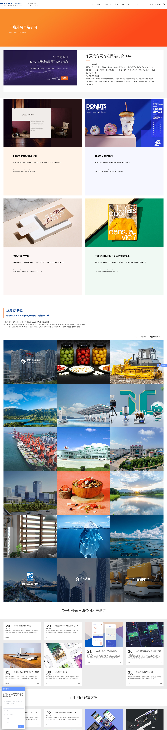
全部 (135, 337)
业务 (116, 4)
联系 (136, 4)
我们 (129, 4)
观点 (123, 4)
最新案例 (143, 337)
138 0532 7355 (155, 4)
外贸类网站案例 (155, 337)
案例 (98, 4)
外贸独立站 (107, 4)
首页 (92, 4)
